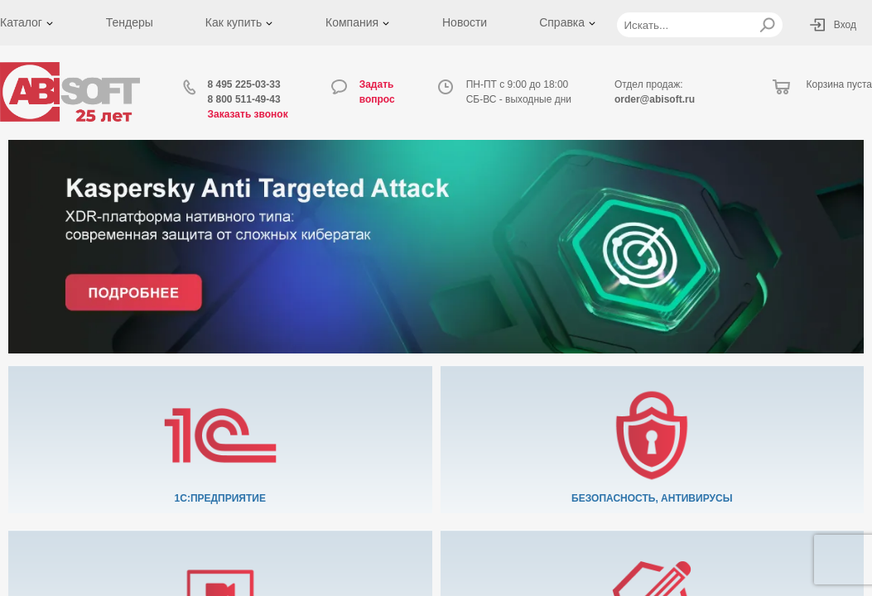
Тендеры (129, 22)
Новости (464, 22)
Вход (845, 25)
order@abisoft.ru (654, 99)
